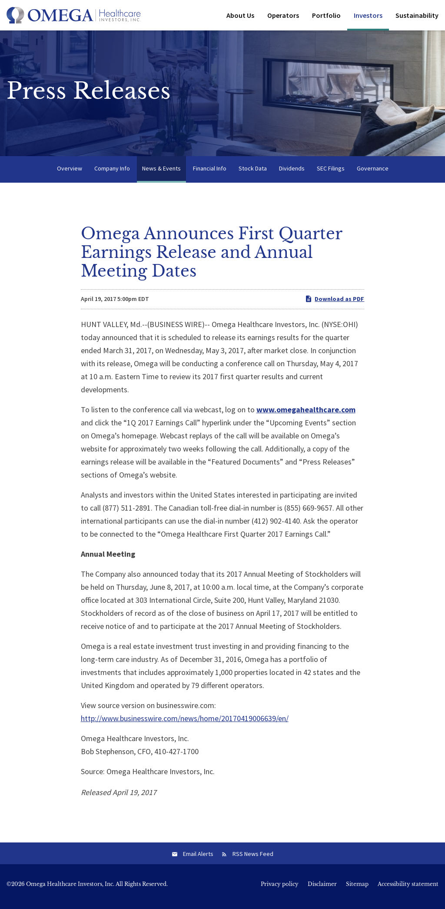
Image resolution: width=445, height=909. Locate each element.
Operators (283, 15)
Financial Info (209, 173)
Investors (368, 15)
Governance (373, 173)
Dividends (292, 173)
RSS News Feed (252, 858)
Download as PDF (334, 304)
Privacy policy (280, 889)
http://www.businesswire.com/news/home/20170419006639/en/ (185, 723)
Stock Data (253, 173)
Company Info (112, 173)
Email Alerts (198, 858)
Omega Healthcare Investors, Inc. (70, 889)
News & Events (161, 173)
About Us (240, 15)
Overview (69, 173)
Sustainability (416, 15)
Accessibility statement (408, 889)
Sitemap (357, 889)
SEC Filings (331, 173)
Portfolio (326, 15)
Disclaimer (322, 889)
